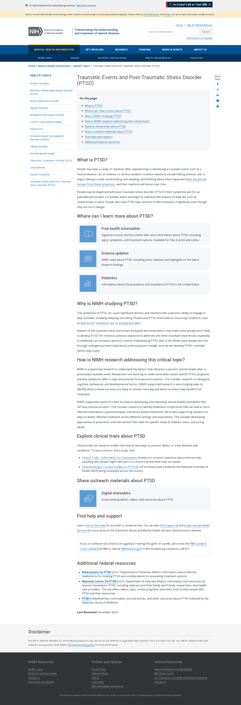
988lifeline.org (131, 549)
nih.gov (168, 14)
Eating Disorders (39, 146)
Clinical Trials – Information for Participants (109, 457)
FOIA (95, 677)
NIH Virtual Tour (164, 673)
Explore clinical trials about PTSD (105, 126)
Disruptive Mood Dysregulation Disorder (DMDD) (47, 137)
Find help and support (98, 137)
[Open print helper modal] (217, 106)
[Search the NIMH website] (174, 32)
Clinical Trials (196, 57)
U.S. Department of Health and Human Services (180, 677)
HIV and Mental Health (42, 153)
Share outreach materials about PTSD (108, 131)
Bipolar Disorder (39, 107)
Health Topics (45, 57)
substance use (105, 323)
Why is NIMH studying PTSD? (103, 116)
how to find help (95, 525)
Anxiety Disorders (39, 83)
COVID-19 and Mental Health (45, 122)
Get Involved (94, 49)
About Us (200, 49)
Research (121, 49)
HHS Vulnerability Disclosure (107, 686)
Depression (36, 129)
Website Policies (100, 673)
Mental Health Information (54, 49)
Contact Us (34, 677)
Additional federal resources (102, 142)
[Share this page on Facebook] (217, 84)
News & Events (172, 49)
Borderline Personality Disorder (47, 114)
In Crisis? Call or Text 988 (190, 5)
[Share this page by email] (217, 100)
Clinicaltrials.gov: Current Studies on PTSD (109, 467)
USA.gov (160, 681)
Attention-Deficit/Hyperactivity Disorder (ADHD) (51, 92)
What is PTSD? (94, 105)
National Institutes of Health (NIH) (173, 669)
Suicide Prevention (40, 174)
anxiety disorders (129, 323)
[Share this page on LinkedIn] (217, 95)
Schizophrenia (37, 167)
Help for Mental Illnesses (200, 25)
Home (179, 25)
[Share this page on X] (217, 89)
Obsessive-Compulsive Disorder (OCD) (51, 160)
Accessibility (98, 681)
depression (88, 323)
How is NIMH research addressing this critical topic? (117, 121)
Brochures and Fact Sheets (112, 57)
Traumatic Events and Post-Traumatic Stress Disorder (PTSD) (50, 183)
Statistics (74, 57)
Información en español (200, 38)
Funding (145, 49)
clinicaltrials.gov (152, 14)
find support (169, 525)
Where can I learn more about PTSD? (108, 111)
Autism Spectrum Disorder (44, 100)
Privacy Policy (99, 669)
